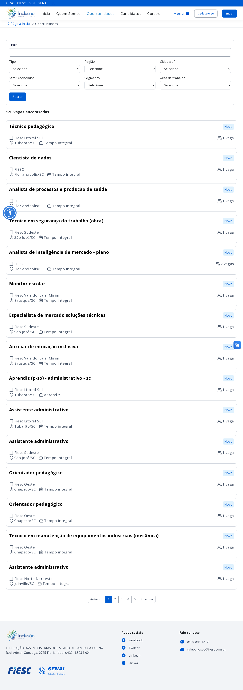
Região (119, 66)
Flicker (134, 663)
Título (120, 50)
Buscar (17, 97)
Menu (181, 13)
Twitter (134, 648)
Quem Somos (68, 13)
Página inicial (21, 24)
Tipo (44, 66)
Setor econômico (44, 82)
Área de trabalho (195, 82)
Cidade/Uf (195, 66)
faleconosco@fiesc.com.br (206, 649)
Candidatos (130, 13)
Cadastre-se (206, 13)
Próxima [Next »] (146, 599)
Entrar (230, 13)
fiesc (10, 3)
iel (53, 3)
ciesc (21, 3)
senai (43, 3)
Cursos (153, 13)
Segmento (119, 82)
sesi (32, 3)
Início (45, 13)
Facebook (136, 640)
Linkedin (135, 655)
